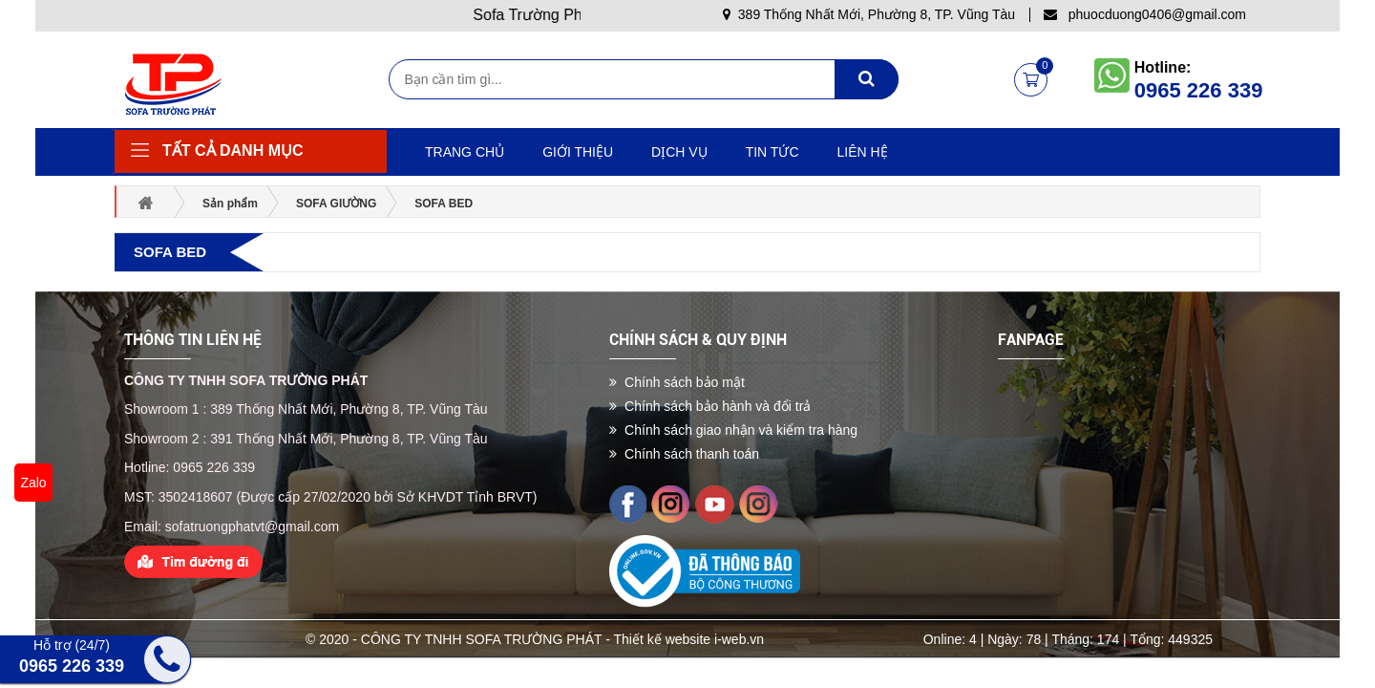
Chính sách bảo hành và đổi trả (710, 406)
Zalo (33, 482)
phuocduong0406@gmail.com (1145, 14)
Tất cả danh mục (233, 150)
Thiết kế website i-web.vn (689, 639)
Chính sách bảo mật (677, 382)
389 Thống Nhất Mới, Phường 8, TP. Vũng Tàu (869, 14)
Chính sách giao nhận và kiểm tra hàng (733, 430)
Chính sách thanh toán (684, 454)
